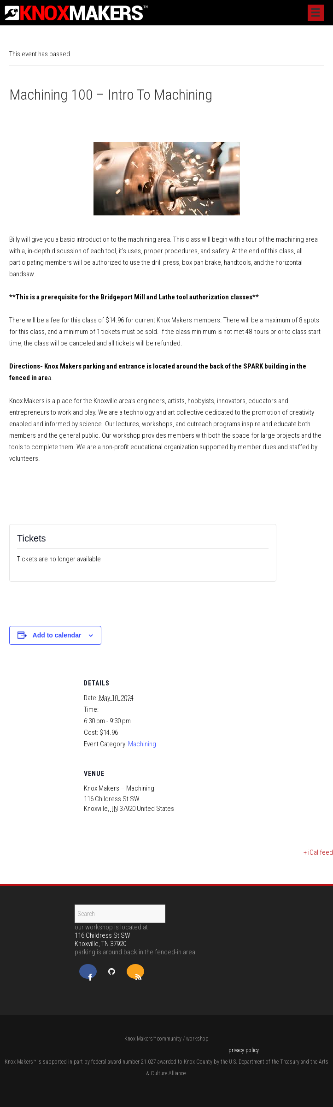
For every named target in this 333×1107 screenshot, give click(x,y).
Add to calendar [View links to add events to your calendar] (57, 635)
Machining (142, 744)
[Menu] (316, 13)
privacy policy (243, 1050)
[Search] (120, 914)
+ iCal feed (318, 852)
